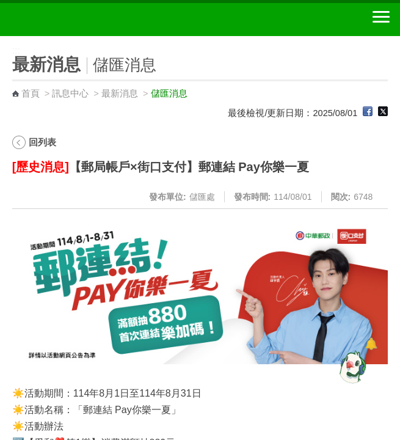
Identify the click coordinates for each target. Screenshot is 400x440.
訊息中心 (70, 93)
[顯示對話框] (371, 343)
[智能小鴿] (351, 366)
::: (4, 41)
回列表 (42, 142)
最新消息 (119, 93)
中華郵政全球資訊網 (76, 19)
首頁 (30, 93)
